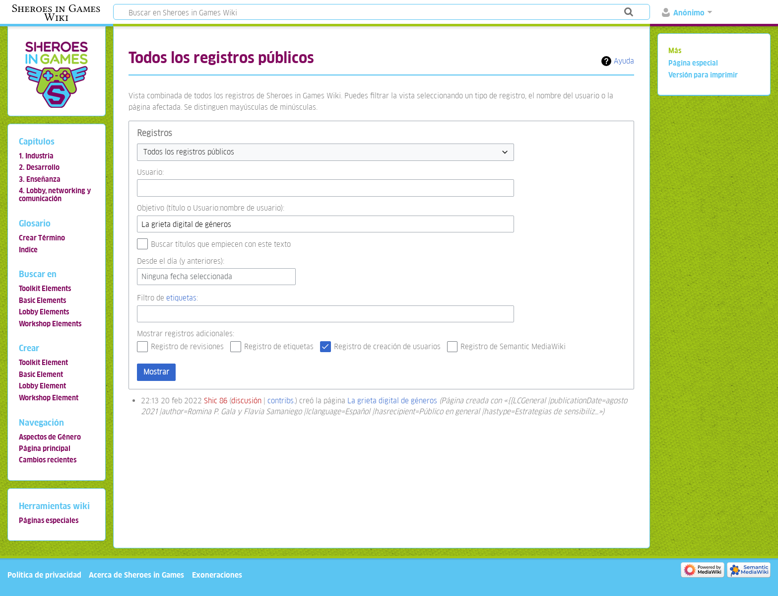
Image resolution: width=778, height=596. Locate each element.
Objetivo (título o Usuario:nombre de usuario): (210, 208)
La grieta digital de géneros (392, 400)
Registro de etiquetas (279, 346)
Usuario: (150, 172)
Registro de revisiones (187, 346)
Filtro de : (167, 297)
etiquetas (181, 297)
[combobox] (325, 152)
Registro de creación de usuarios (387, 346)
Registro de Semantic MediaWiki (513, 346)
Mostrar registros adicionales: (185, 333)
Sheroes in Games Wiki (56, 13)
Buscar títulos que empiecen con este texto (221, 244)
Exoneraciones (217, 575)
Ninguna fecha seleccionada (186, 276)
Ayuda (624, 61)
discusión (246, 400)
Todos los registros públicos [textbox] (188, 151)
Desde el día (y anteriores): (180, 261)
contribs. (281, 400)
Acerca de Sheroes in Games (136, 575)
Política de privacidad (44, 575)
